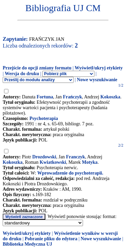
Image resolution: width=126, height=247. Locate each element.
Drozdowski (44, 156)
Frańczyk (72, 96)
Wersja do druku (22, 73)
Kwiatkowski (53, 162)
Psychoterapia (44, 118)
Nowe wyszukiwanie (97, 79)
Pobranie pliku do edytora (51, 238)
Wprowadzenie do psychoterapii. (70, 173)
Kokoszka (110, 96)
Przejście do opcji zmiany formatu (37, 67)
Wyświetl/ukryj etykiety (99, 67)
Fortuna (45, 96)
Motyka (90, 162)
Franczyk (75, 156)
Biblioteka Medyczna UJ (27, 244)
